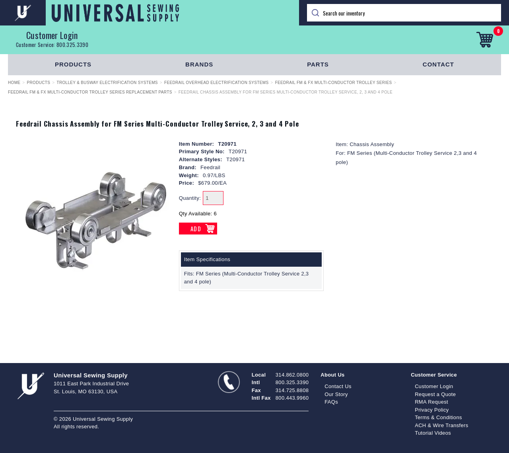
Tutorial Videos (433, 433)
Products (73, 64)
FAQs (331, 402)
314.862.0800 (292, 375)
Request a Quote (435, 394)
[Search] (404, 12)
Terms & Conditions (438, 417)
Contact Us (338, 386)
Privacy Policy (432, 410)
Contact (438, 64)
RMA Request (431, 402)
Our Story (336, 394)
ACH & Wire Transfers (441, 425)
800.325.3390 (72, 45)
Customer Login (52, 35)
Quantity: (190, 198)
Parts (318, 64)
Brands (199, 64)
